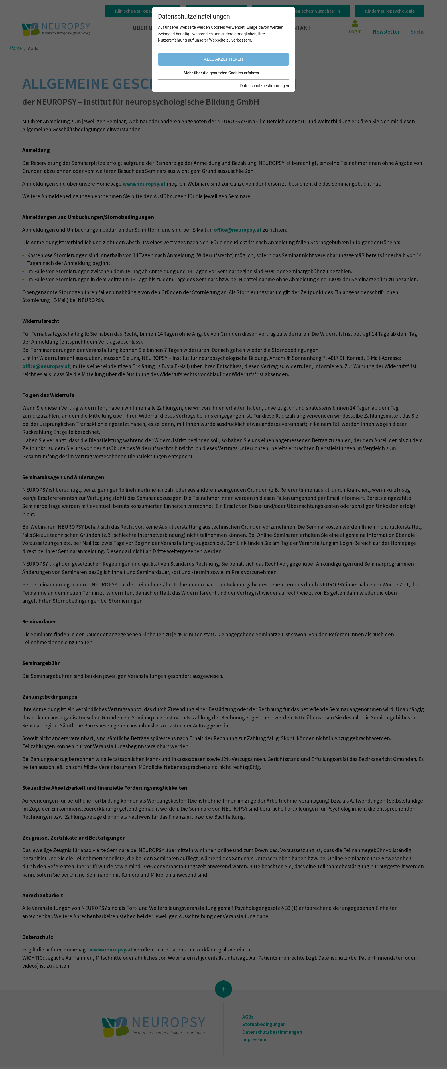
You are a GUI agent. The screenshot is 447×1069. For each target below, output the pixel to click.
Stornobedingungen (265, 1025)
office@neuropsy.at (237, 229)
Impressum (255, 1041)
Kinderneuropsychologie (390, 11)
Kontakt (299, 28)
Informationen (250, 28)
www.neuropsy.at (144, 183)
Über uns (147, 28)
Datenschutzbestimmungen (275, 1033)
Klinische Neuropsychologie (142, 11)
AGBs (248, 1017)
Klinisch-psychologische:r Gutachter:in (301, 11)
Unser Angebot (191, 28)
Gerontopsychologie (216, 11)
